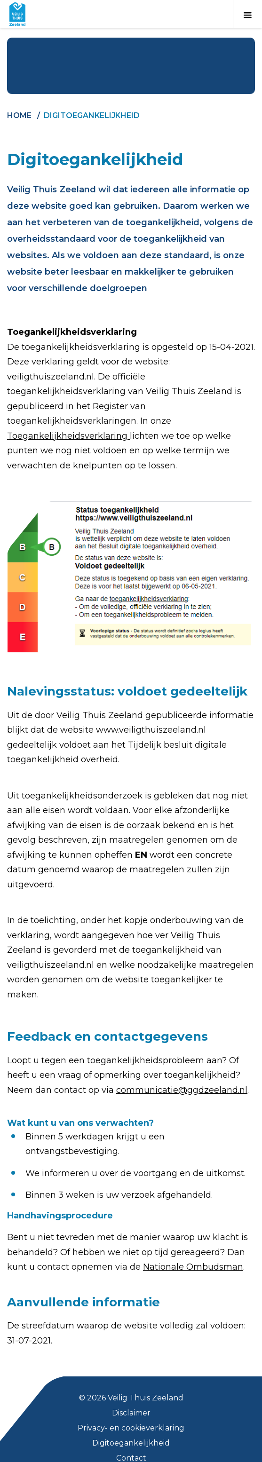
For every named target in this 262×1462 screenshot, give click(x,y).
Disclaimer (131, 1412)
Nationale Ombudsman (193, 1267)
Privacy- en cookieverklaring (131, 1427)
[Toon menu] (247, 14)
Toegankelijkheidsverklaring (68, 436)
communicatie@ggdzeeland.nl (181, 1090)
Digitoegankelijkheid (131, 1442)
